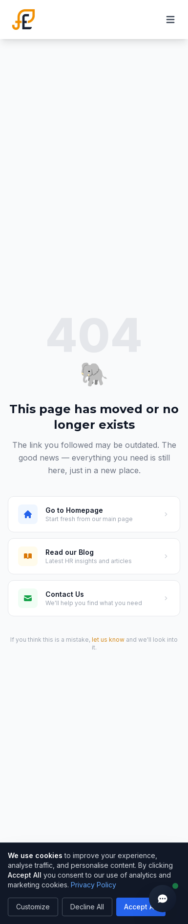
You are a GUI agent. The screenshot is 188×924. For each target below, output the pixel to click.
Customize (33, 907)
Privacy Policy (93, 885)
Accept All (141, 907)
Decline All (87, 907)
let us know (108, 639)
